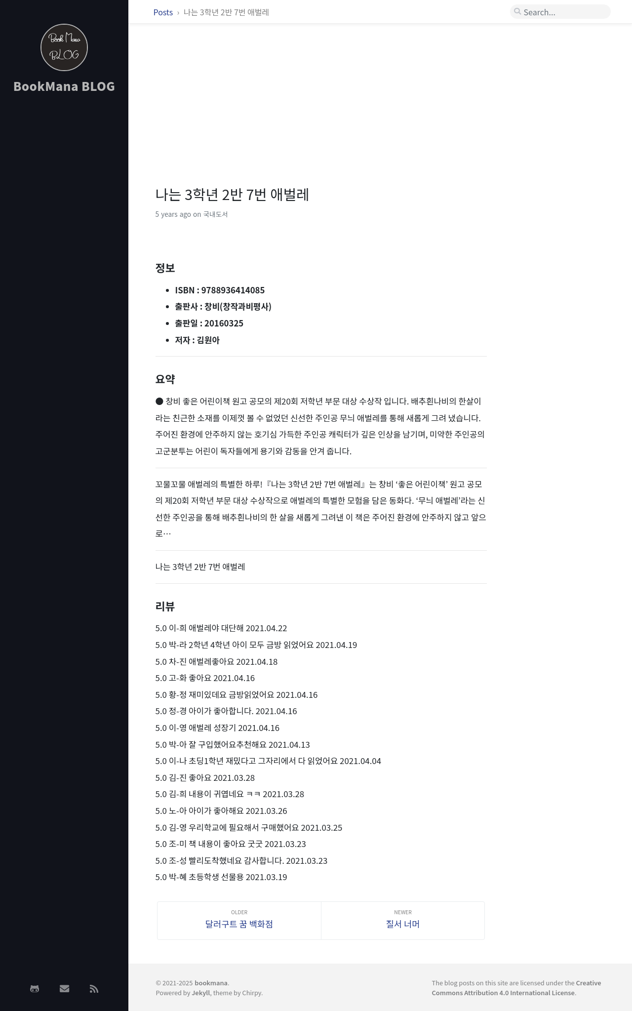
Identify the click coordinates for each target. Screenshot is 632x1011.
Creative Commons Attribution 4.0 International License (516, 987)
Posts (164, 12)
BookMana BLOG (64, 85)
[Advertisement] (64, 258)
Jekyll (201, 992)
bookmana (211, 982)
